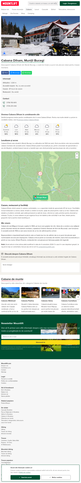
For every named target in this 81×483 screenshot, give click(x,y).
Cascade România (6, 410)
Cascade (45, 9)
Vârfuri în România (6, 414)
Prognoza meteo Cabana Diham (28, 120)
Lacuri (37, 9)
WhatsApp (26, 73)
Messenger (15, 73)
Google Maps (40, 197)
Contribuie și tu (6, 368)
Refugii (5, 13)
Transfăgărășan (6, 462)
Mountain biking (6, 451)
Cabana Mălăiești (8, 301)
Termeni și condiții (6, 379)
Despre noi (4, 366)
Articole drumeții (6, 433)
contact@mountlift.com (46, 247)
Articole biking (5, 456)
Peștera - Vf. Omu (6, 442)
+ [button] (77, 154)
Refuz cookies (56, 477)
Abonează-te (40, 342)
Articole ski (4, 394)
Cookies (3, 383)
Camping (31, 13)
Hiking (3, 429)
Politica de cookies (25, 472)
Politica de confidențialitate (9, 381)
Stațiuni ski (4, 392)
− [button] (77, 157)
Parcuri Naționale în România (10, 412)
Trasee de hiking (6, 431)
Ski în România (5, 390)
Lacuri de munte (6, 422)
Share (5, 73)
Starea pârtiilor (5, 396)
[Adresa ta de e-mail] (40, 336)
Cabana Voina (47, 301)
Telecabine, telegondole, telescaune (12, 420)
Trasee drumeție (17, 9)
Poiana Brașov (5, 403)
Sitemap (3, 372)
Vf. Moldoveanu (6, 445)
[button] (77, 297)
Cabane (29, 9)
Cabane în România (7, 416)
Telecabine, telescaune (67, 9)
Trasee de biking (6, 453)
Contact (3, 370)
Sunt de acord (25, 477)
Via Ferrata (14, 13)
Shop (23, 13)
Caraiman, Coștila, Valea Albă (10, 440)
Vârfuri (53, 9)
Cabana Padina (27, 301)
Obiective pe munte (7, 418)
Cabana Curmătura (69, 301)
